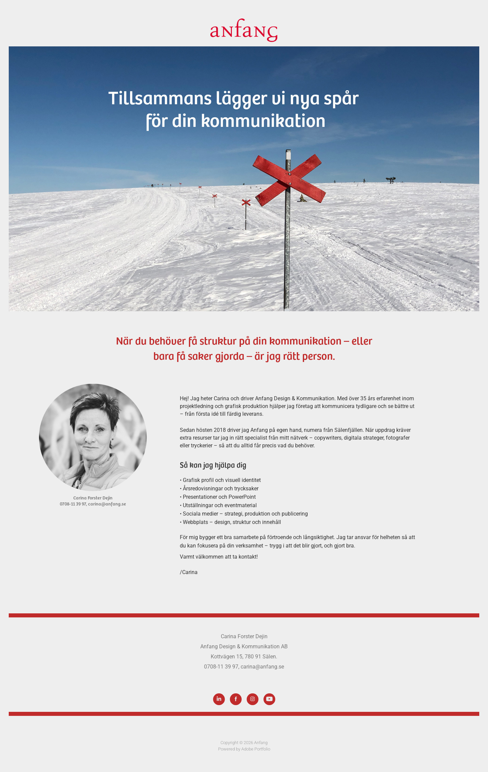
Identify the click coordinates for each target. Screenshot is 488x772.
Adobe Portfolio (255, 749)
